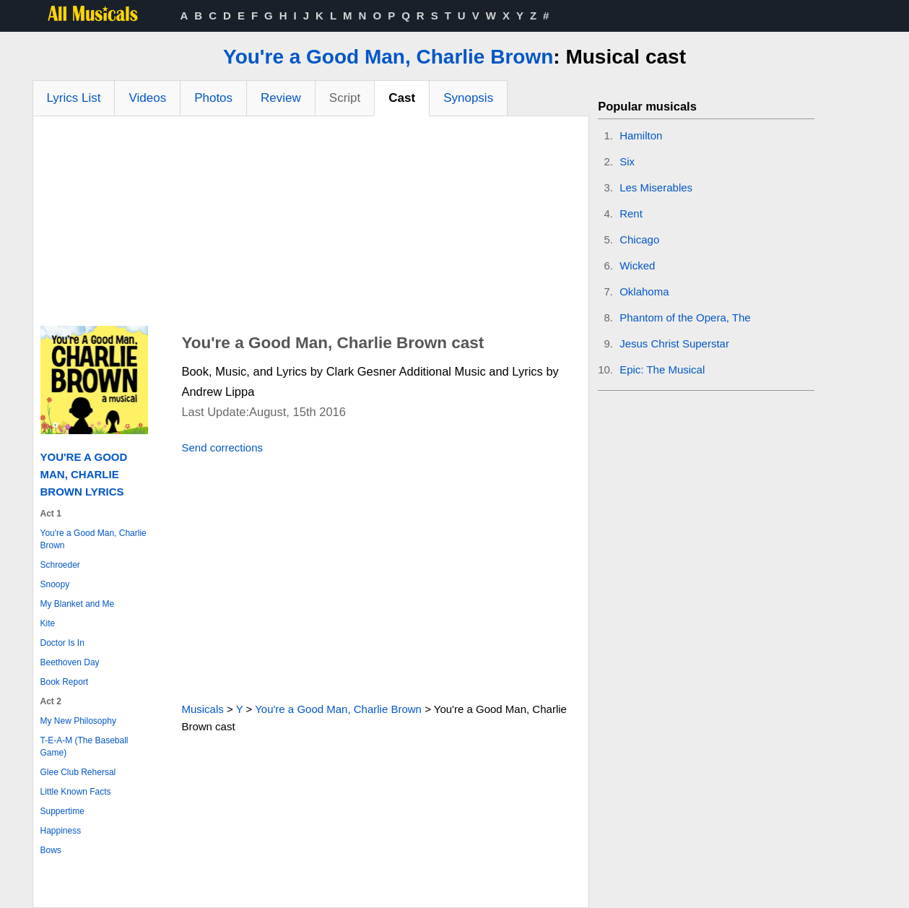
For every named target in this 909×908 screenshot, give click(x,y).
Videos (147, 98)
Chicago (639, 239)
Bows (50, 850)
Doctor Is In (62, 643)
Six (627, 161)
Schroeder (60, 565)
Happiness (61, 831)
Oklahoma (644, 291)
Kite (48, 623)
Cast (401, 98)
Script (344, 98)
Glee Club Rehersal (78, 772)
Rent (631, 213)
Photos (213, 98)
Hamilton (640, 135)
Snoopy (55, 584)
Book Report (64, 682)
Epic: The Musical (662, 369)
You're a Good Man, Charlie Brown (388, 57)
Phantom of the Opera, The (685, 317)
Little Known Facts (75, 792)
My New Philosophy (78, 721)
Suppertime (62, 811)
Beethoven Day (70, 662)
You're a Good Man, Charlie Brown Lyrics (84, 474)
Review (281, 98)
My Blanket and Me (77, 604)
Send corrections (222, 447)
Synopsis (468, 98)
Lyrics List (74, 98)
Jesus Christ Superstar (674, 343)
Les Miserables (655, 187)
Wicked (637, 265)
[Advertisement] (311, 225)
